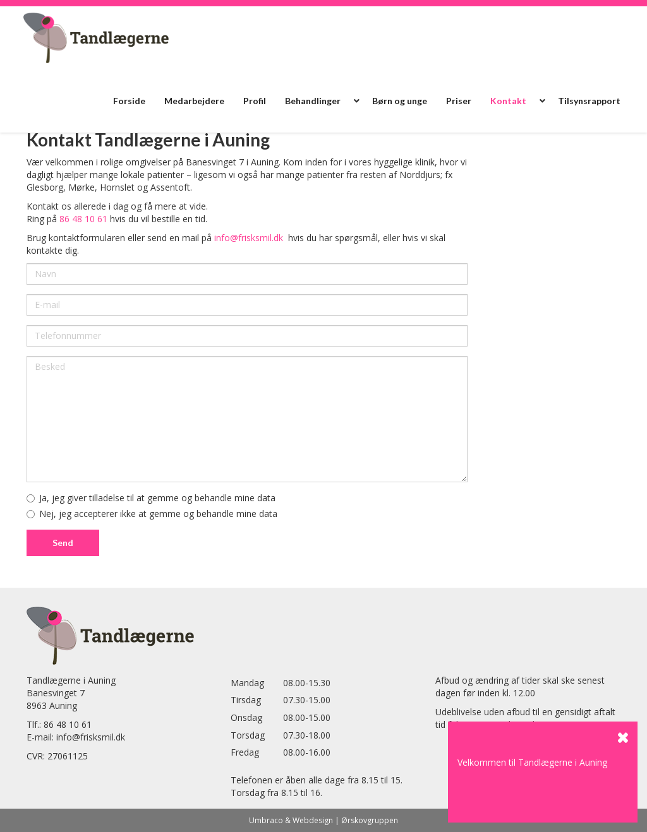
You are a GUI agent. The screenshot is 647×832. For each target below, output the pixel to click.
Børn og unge (399, 100)
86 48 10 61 (83, 219)
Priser (458, 100)
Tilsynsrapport (589, 100)
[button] (356, 101)
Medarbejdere (194, 100)
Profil (254, 100)
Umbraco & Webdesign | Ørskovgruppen (323, 820)
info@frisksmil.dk (248, 238)
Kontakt (508, 100)
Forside (129, 100)
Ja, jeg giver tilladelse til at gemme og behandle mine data (151, 498)
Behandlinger (313, 100)
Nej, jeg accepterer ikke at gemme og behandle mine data (152, 514)
